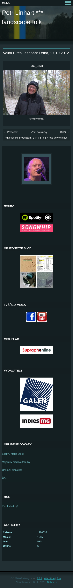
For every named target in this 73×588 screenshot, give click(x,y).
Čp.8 (4, 477)
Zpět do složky (39, 132)
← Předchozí (11, 132)
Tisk (59, 578)
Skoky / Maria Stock (13, 453)
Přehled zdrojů (10, 506)
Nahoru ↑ (52, 582)
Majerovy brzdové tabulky (16, 462)
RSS (39, 578)
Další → (64, 132)
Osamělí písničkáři (12, 469)
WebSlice (49, 578)
